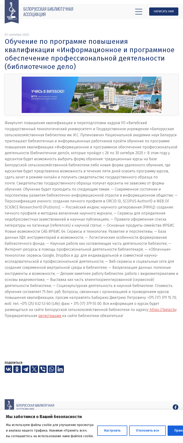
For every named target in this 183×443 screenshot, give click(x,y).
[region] (91, 426)
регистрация (50, 316)
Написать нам (164, 11)
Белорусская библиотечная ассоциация (48, 11)
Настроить (112, 431)
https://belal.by (162, 309)
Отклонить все (147, 431)
